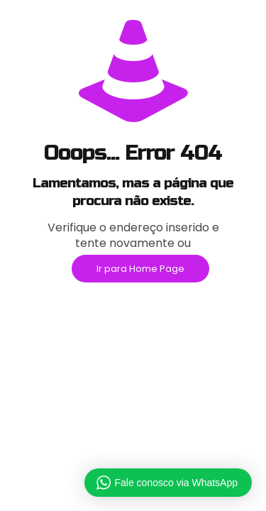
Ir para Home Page (140, 268)
